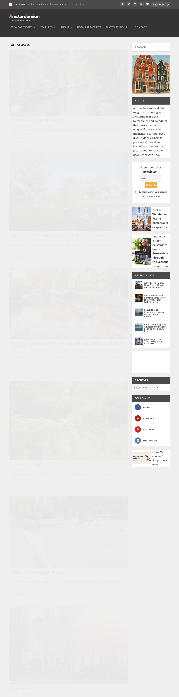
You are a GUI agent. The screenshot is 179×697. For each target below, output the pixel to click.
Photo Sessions (116, 29)
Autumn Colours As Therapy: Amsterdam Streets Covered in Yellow (37, 176)
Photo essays (18, 102)
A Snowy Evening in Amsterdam (30, 421)
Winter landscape (90, 596)
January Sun (85, 263)
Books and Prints (89, 29)
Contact (141, 29)
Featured (47, 29)
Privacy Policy (82, 655)
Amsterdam (54, 99)
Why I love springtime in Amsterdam (96, 516)
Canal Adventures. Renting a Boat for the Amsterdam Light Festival (154, 301)
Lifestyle (113, 189)
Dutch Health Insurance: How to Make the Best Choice (154, 315)
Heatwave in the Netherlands (88, 344)
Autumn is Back (88, 184)
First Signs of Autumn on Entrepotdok (97, 430)
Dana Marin (20, 99)
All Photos (43, 99)
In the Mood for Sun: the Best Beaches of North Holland (56, 4)
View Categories (22, 29)
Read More (20, 123)
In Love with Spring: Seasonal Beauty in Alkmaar (92, 98)
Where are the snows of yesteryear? (34, 582)
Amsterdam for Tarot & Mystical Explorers (153, 343)
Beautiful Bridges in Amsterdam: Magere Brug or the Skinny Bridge (155, 330)
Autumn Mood (25, 341)
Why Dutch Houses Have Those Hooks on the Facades (154, 287)
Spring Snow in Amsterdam (37, 258)
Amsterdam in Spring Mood (32, 93)
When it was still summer (36, 501)
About (65, 29)
